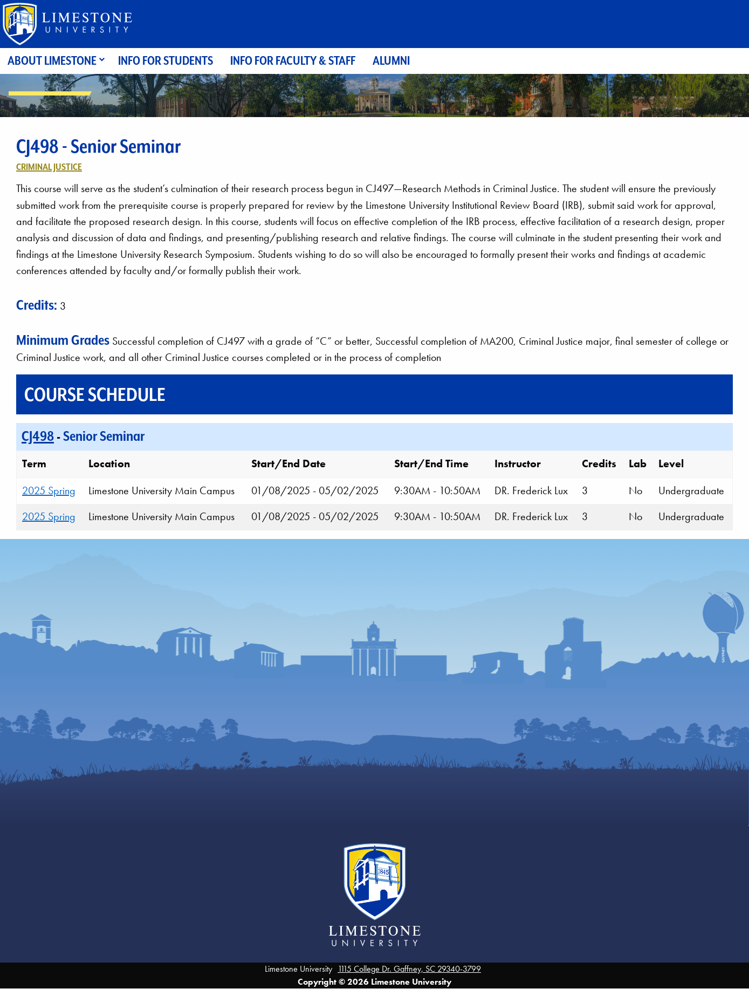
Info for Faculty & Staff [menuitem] (292, 60)
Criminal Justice (49, 166)
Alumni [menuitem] (391, 60)
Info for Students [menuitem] (165, 60)
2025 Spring (48, 490)
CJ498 (38, 436)
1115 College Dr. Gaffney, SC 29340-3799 (409, 968)
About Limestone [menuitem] (52, 60)
